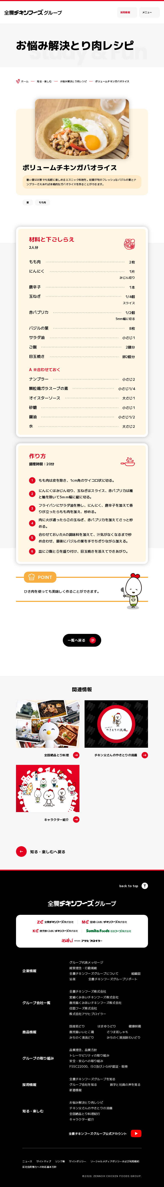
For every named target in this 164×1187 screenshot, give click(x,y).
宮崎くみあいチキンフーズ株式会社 (94, 997)
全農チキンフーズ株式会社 (87, 991)
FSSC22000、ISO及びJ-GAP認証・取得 (98, 1066)
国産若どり (77, 1026)
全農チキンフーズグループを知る (92, 1079)
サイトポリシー (77, 1161)
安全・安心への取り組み (86, 1061)
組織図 (136, 973)
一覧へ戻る (76, 640)
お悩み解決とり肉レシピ (73, 81)
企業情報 (29, 970)
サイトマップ (44, 1161)
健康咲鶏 (135, 1026)
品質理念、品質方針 (83, 1050)
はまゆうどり (107, 1026)
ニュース (27, 1161)
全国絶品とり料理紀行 (84, 1114)
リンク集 (60, 1161)
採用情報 (125, 12)
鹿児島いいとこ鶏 (81, 1032)
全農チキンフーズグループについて (94, 973)
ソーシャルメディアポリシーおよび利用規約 (115, 1161)
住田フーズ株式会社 (83, 1008)
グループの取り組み (38, 1058)
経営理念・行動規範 (83, 968)
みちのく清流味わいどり (124, 1037)
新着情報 (75, 1090)
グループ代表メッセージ (86, 962)
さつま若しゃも (117, 1032)
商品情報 (29, 1032)
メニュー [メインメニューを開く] (147, 12)
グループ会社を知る (83, 1084)
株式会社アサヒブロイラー (87, 1014)
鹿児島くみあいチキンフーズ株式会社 (95, 1002)
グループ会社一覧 (36, 1002)
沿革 (72, 979)
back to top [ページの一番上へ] (128, 886)
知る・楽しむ (44, 81)
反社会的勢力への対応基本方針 (39, 1166)
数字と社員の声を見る (125, 1084)
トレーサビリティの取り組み (89, 1055)
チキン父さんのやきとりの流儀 (90, 1108)
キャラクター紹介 (81, 1119)
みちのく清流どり (81, 1037)
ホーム (24, 81)
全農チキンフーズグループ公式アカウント (98, 1133)
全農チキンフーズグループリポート (113, 979)
